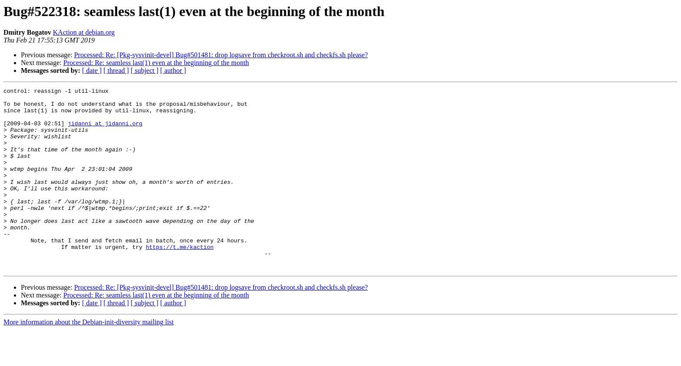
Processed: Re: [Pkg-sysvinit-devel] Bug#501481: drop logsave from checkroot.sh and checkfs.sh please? (221, 55)
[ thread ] (116, 70)
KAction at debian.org (84, 32)
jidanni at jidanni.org (105, 131)
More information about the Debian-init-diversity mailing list (88, 358)
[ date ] (92, 70)
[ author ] (173, 70)
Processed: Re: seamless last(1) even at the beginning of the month (156, 62)
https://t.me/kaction (180, 279)
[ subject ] (145, 70)
